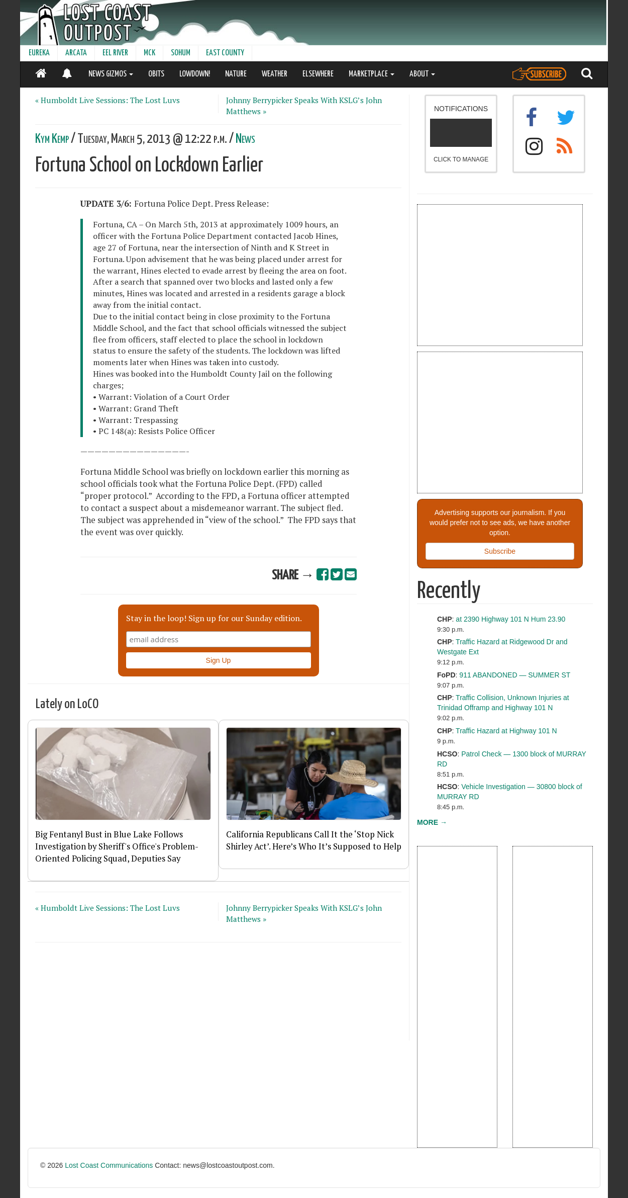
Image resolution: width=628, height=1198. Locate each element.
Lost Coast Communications (109, 1165)
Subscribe (499, 551)
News (245, 139)
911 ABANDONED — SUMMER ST (514, 675)
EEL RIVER (115, 53)
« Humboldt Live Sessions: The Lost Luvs (107, 100)
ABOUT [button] (422, 74)
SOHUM (180, 53)
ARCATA (76, 53)
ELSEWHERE (318, 74)
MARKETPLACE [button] (371, 74)
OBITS (156, 74)
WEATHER (274, 74)
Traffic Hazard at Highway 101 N (506, 731)
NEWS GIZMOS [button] (110, 74)
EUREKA (39, 53)
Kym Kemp (52, 139)
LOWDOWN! (194, 74)
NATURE (236, 74)
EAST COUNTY (225, 53)
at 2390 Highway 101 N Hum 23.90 (510, 619)
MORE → (432, 822)
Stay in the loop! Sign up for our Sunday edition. (214, 618)
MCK (149, 53)
